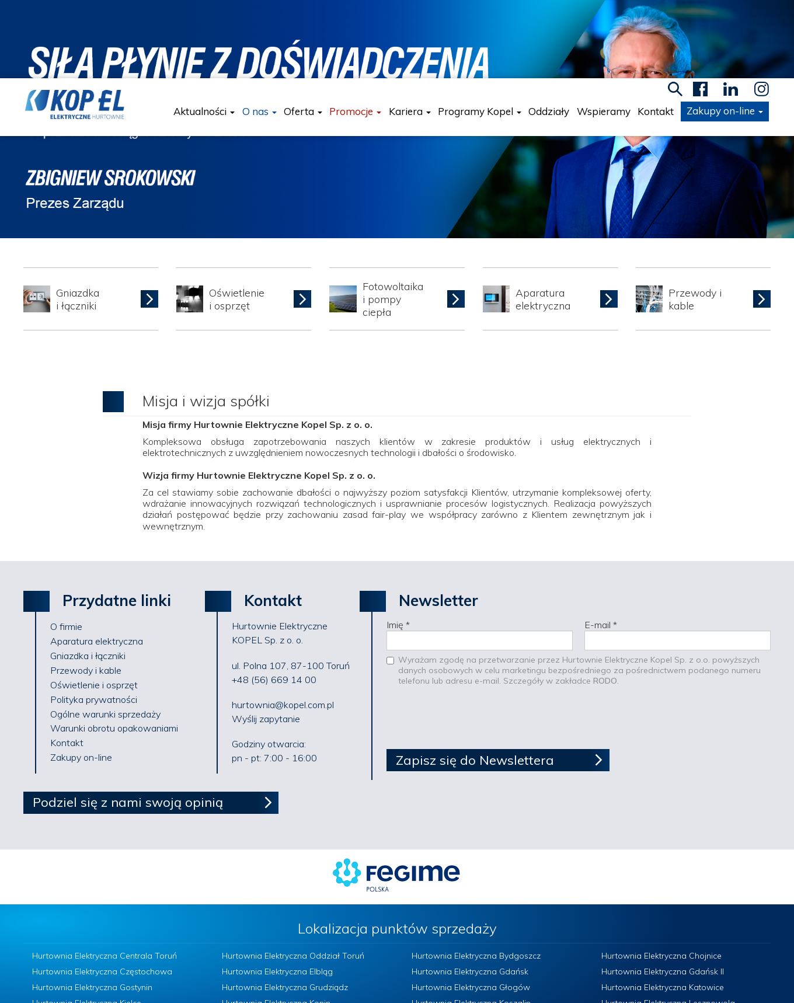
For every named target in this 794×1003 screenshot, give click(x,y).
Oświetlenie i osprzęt (236, 221)
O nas (260, 33)
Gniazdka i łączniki (77, 221)
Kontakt (657, 33)
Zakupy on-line (726, 33)
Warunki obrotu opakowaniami (114, 650)
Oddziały (550, 33)
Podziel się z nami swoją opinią (128, 723)
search (677, 11)
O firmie (66, 548)
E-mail (600, 546)
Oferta (304, 33)
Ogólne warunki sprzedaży (105, 636)
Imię (398, 546)
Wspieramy (605, 33)
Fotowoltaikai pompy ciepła (393, 220)
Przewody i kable (695, 221)
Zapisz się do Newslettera (475, 681)
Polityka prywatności (93, 621)
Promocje (357, 33)
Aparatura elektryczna (543, 221)
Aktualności (205, 33)
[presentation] (475, 642)
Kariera (411, 33)
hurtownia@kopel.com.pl (283, 626)
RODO (605, 602)
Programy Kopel (481, 33)
